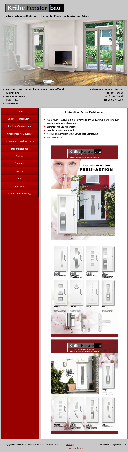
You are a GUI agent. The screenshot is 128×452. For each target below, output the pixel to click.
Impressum (19, 186)
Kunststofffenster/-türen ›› (19, 133)
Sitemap (69, 444)
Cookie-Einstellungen (74, 448)
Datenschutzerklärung (19, 193)
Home (19, 111)
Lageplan (19, 171)
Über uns (19, 163)
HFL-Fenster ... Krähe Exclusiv (19, 141)
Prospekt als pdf (55, 137)
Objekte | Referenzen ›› (20, 118)
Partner (19, 156)
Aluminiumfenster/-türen (19, 126)
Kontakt (20, 178)
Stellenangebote (19, 148)
